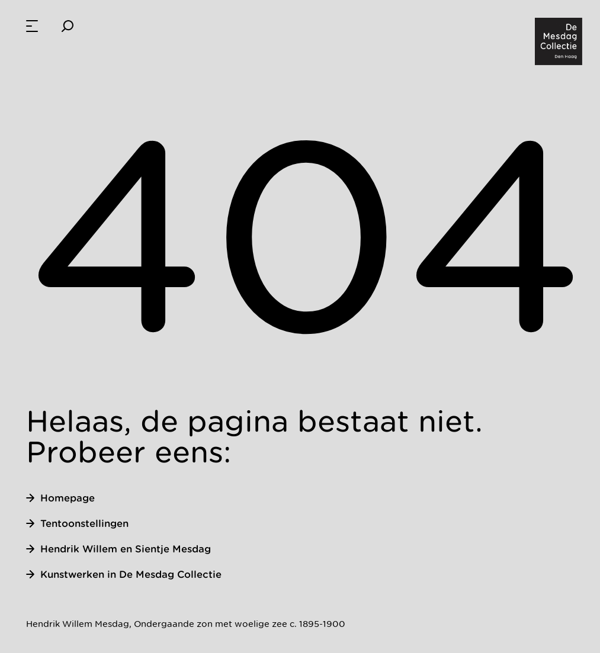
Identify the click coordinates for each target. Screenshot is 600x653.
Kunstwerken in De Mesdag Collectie (124, 574)
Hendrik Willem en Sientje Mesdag (118, 549)
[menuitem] (32, 26)
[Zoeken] (67, 26)
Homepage (60, 498)
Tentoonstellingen (77, 523)
